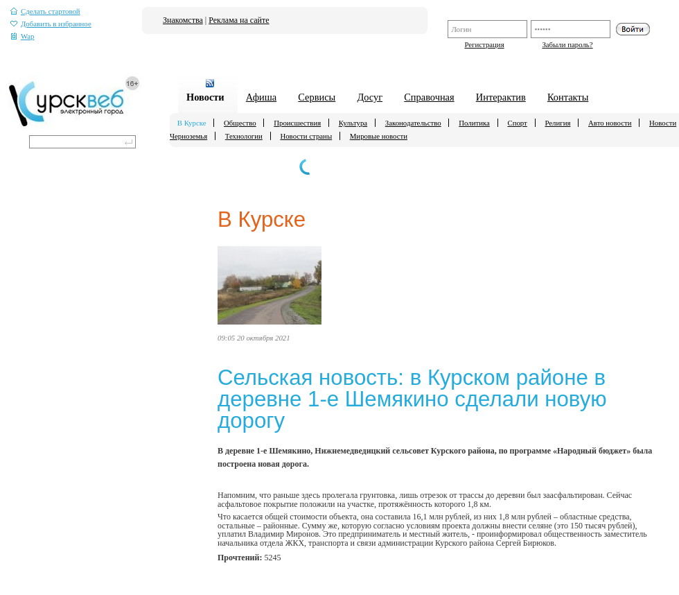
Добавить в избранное (50, 24)
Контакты (567, 97)
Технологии (244, 136)
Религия (557, 123)
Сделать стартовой (45, 11)
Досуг (369, 97)
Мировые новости (378, 136)
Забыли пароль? (567, 44)
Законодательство (413, 123)
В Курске (191, 123)
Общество (240, 123)
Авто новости (609, 123)
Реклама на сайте (239, 20)
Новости (205, 97)
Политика (474, 123)
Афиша (261, 97)
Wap (22, 36)
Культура (353, 123)
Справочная (429, 97)
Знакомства (183, 20)
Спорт (517, 123)
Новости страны (306, 136)
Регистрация (484, 44)
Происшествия (297, 123)
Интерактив (501, 97)
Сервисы (316, 97)
